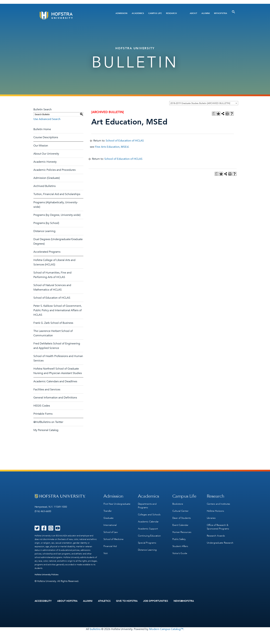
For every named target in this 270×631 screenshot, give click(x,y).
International (110, 525)
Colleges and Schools (149, 514)
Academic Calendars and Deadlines (55, 381)
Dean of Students (181, 518)
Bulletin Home (42, 129)
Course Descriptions (45, 137)
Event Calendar (180, 525)
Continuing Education (149, 535)
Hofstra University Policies (47, 574)
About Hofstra (67, 601)
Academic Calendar (148, 521)
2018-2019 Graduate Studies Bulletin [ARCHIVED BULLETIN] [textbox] (200, 103)
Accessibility (43, 601)
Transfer (107, 511)
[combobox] (203, 103)
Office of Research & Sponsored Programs (218, 526)
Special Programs (147, 542)
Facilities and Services (46, 389)
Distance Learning (44, 231)
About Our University (46, 154)
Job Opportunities (155, 601)
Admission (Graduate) (46, 178)
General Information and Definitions (55, 397)
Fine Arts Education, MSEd (111, 147)
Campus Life (155, 13)
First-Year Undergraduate (116, 504)
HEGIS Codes (41, 406)
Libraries (211, 518)
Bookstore (177, 504)
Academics (138, 13)
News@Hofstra (184, 601)
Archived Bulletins (44, 186)
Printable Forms (43, 414)
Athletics (104, 601)
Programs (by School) (46, 223)
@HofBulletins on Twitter (48, 422)
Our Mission (40, 146)
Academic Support (148, 528)
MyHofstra (220, 13)
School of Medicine (113, 539)
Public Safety (179, 539)
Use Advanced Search (46, 119)
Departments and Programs (147, 505)
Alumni (205, 13)
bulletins (95, 629)
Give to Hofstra (127, 601)
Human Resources (181, 532)
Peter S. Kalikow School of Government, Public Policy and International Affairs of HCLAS (57, 310)
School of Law (110, 532)
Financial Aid (110, 546)
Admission (121, 13)
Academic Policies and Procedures (54, 170)
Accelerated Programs (46, 252)
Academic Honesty (45, 162)
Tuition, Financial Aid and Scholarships (56, 194)
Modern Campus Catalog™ (166, 629)
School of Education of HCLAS (51, 298)
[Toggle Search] (233, 12)
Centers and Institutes (218, 504)
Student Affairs (180, 546)
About (193, 13)
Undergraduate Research (220, 542)
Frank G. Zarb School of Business (53, 323)
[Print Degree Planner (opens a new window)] (214, 113)
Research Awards (216, 535)
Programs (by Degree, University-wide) (56, 215)
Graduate (108, 518)
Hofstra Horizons (215, 511)
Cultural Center (180, 511)
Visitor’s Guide (179, 553)
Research (171, 13)
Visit (105, 553)
